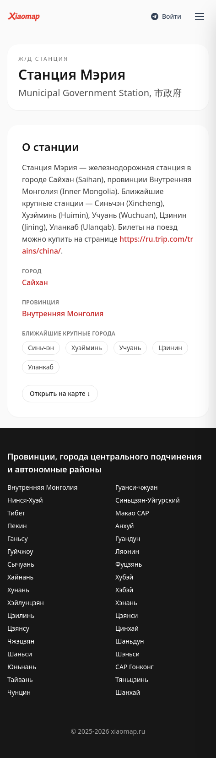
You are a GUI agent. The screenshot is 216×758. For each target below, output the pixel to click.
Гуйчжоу (20, 551)
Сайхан (35, 282)
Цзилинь (20, 615)
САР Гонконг (134, 666)
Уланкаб (41, 367)
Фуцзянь (128, 564)
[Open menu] (199, 16)
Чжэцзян (20, 641)
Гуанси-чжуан (136, 487)
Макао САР (132, 513)
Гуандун (127, 538)
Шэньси (127, 654)
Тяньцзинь (131, 679)
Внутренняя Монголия (62, 314)
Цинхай (127, 628)
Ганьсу (17, 538)
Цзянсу (18, 628)
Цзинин (170, 347)
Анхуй (124, 525)
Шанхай (127, 692)
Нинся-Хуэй (25, 500)
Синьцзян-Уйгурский (147, 500)
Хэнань (126, 602)
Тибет (16, 513)
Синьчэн (41, 347)
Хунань (18, 589)
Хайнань (20, 577)
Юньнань (21, 666)
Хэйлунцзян (25, 602)
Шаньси (19, 654)
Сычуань (20, 564)
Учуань (130, 347)
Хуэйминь (86, 347)
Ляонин (127, 551)
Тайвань (20, 679)
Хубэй (124, 577)
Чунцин (19, 692)
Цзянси (126, 615)
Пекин (17, 525)
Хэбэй (124, 589)
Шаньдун (129, 641)
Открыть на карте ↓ (60, 393)
